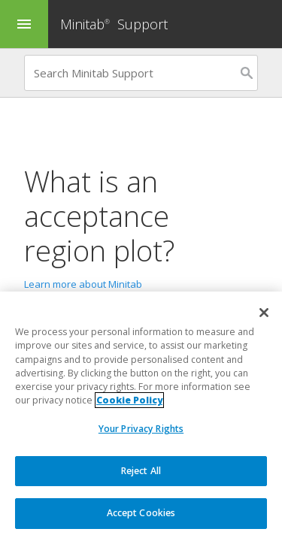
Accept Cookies (141, 512)
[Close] (263, 312)
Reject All (141, 470)
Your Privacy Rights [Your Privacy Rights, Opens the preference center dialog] (141, 428)
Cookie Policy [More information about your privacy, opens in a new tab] (129, 400)
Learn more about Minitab (83, 284)
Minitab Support (114, 24)
